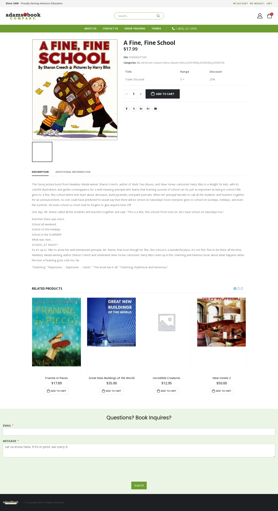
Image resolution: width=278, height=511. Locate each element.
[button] (235, 288)
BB (138, 62)
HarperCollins (161, 62)
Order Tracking (134, 28)
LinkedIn (141, 109)
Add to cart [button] (58, 390)
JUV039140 (218, 62)
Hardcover (147, 62)
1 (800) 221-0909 (186, 28)
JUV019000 (192, 62)
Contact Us (110, 28)
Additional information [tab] (72, 172)
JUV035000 (205, 62)
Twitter (134, 109)
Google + (148, 109)
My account (240, 3)
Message (11, 441)
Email (155, 109)
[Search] (158, 16)
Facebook (127, 109)
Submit (139, 485)
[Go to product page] (56, 335)
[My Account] (260, 15)
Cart (269, 3)
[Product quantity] (133, 94)
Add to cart (165, 94)
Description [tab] (40, 172)
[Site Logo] (23, 16)
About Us (90, 28)
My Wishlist (257, 3)
